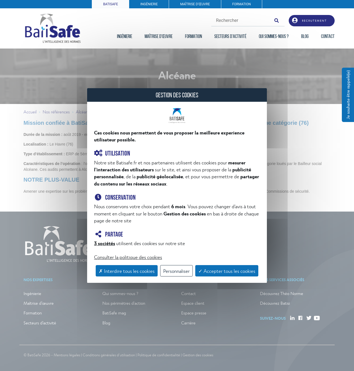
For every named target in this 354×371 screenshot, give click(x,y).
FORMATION (241, 4)
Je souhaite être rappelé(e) (347, 94)
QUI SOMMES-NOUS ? (274, 36)
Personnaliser (176, 271)
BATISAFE (110, 4)
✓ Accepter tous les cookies (226, 271)
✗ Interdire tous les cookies (127, 271)
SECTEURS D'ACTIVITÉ (230, 36)
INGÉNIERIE (149, 4)
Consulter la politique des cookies (128, 257)
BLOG (305, 36)
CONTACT (328, 36)
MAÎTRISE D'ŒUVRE (195, 4)
